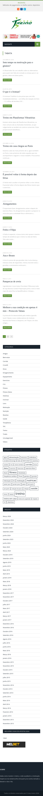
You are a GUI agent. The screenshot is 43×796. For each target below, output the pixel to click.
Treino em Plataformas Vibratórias (19, 117)
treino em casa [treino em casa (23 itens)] (10, 498)
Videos (5, 442)
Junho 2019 (6, 566)
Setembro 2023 (8, 539)
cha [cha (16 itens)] (11, 465)
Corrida (5, 361)
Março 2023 (7, 551)
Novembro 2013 (8, 723)
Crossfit (5, 365)
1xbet (5, 738)
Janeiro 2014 (7, 716)
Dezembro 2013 (8, 720)
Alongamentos (9, 204)
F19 (4, 384)
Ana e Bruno (9, 255)
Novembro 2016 (8, 628)
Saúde (5, 419)
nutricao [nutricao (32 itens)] (31, 480)
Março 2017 (7, 616)
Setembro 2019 (8, 558)
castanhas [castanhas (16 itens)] (35, 461)
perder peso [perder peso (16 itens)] (16, 484)
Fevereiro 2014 (8, 712)
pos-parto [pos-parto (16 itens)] (31, 484)
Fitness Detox (7, 392)
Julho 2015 (6, 677)
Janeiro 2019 (7, 578)
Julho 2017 (6, 605)
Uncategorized (8, 438)
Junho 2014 (6, 697)
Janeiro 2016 (7, 658)
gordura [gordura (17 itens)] (27, 476)
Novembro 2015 (8, 666)
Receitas (5, 415)
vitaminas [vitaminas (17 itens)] (10, 502)
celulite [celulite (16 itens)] (6, 465)
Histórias (6, 396)
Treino (5, 430)
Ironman (6, 400)
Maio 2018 (6, 581)
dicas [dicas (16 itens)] (35, 465)
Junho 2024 (6, 535)
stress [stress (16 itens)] (5, 494)
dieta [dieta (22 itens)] (6, 468)
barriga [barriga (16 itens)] (13, 461)
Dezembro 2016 (8, 624)
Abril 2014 (6, 704)
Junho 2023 (6, 543)
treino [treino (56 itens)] (20, 493)
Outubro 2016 (7, 631)
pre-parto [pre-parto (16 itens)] (7, 489)
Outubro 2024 (7, 528)
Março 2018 (7, 585)
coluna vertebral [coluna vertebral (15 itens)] (19, 465)
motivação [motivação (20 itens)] (21, 481)
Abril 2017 (6, 612)
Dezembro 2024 (8, 520)
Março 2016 (7, 654)
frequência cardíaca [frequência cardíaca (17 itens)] (10, 476)
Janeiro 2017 (7, 620)
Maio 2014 (6, 700)
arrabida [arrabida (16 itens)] (6, 461)
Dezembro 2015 (8, 662)
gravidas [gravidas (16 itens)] (34, 476)
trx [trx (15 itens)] (4, 502)
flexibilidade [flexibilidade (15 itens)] (22, 473)
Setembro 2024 (8, 532)
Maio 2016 (6, 651)
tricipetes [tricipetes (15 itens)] (35, 499)
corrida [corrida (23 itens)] (29, 464)
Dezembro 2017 (8, 593)
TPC (4, 426)
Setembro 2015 (8, 674)
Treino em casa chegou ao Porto (18, 146)
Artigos (5, 354)
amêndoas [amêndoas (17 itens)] (32, 457)
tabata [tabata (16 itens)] (11, 494)
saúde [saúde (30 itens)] (34, 488)
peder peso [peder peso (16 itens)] (7, 484)
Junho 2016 (6, 647)
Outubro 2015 (7, 670)
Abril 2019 (6, 574)
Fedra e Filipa (9, 229)
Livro (4, 403)
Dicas (4, 369)
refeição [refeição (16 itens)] (26, 489)
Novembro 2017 (8, 597)
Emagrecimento (8, 373)
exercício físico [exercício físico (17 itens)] (30, 468)
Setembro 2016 (8, 635)
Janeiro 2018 (7, 589)
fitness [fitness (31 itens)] (13, 472)
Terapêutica (7, 423)
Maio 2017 (6, 608)
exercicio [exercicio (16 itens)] (12, 468)
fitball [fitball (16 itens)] (5, 473)
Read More (7, 80)
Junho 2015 (6, 681)
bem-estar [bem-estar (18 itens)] (26, 461)
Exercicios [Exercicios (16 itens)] (21, 468)
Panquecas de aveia (12, 281)
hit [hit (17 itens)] (14, 481)
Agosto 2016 (7, 639)
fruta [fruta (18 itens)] (20, 476)
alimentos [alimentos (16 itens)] (24, 457)
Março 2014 (7, 708)
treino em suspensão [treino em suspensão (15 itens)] (24, 499)
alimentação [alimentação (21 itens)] (14, 457)
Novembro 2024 (8, 524)
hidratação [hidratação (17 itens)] (7, 481)
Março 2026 (7, 516)
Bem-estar (6, 357)
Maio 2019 (6, 570)
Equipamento (7, 377)
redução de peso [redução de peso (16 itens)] (17, 489)
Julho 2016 (6, 643)
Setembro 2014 (8, 693)
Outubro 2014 (7, 689)
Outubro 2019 (7, 555)
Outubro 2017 (7, 601)
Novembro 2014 (8, 685)
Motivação (6, 407)
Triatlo (5, 434)
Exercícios (6, 380)
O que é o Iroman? (11, 91)
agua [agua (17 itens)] (5, 457)
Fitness (5, 388)
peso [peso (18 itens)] (24, 484)
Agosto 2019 (7, 562)
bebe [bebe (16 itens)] (19, 461)
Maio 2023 (6, 547)
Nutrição (6, 411)
